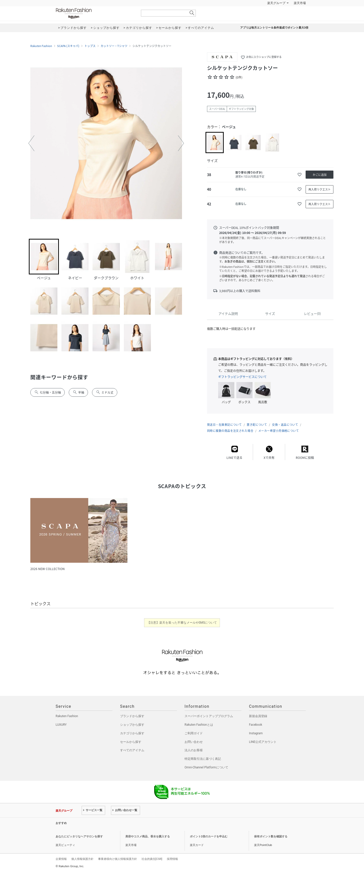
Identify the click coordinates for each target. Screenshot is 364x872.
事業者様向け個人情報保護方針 (117, 859)
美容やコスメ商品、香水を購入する (147, 836)
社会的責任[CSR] (152, 859)
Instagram (256, 733)
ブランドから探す (132, 716)
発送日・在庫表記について (224, 424)
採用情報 (172, 859)
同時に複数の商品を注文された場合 (230, 431)
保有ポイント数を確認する (270, 836)
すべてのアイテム (132, 750)
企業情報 (61, 859)
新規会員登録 (258, 716)
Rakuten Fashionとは (199, 724)
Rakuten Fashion (95, 13)
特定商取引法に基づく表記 (203, 759)
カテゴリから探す (132, 733)
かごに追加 (320, 175)
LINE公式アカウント (263, 742)
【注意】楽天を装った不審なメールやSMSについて (182, 622)
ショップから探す (132, 724)
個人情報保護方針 (82, 859)
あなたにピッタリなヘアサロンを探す (79, 836)
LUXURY (61, 724)
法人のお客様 (194, 750)
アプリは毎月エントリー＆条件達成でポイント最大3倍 (274, 27)
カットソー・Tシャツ (114, 46)
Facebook (255, 724)
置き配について (257, 424)
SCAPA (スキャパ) (68, 46)
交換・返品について (285, 424)
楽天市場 (300, 3)
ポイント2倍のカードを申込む (209, 836)
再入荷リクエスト (319, 189)
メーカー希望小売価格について (278, 431)
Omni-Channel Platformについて (206, 767)
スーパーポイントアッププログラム (209, 716)
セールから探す (130, 742)
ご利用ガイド (194, 733)
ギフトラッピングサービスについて (242, 376)
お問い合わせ (194, 742)
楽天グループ (276, 3)
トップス (90, 46)
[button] (31, 143)
